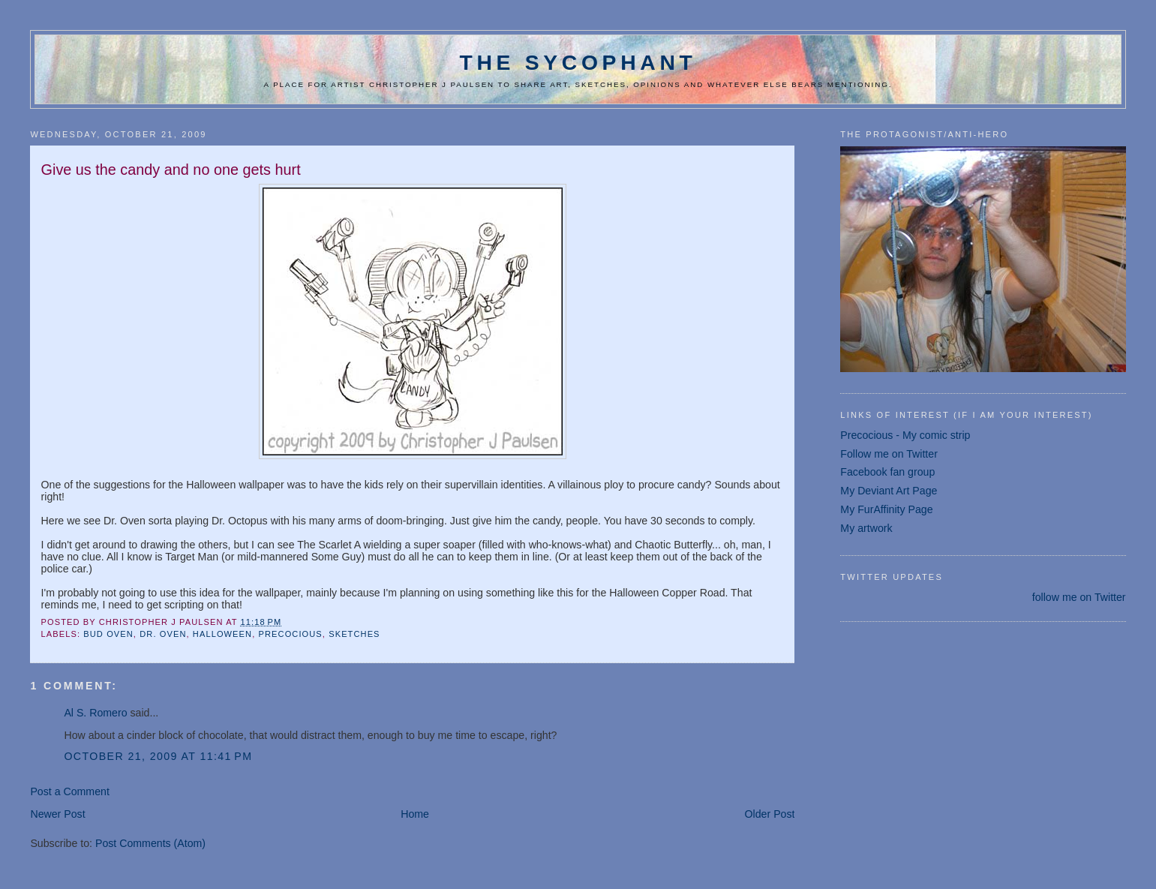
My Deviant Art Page (888, 491)
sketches (354, 633)
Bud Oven (108, 633)
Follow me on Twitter (889, 454)
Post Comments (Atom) (150, 843)
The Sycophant (577, 62)
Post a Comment (69, 791)
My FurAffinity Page (886, 509)
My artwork (866, 528)
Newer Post (57, 814)
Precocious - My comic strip (905, 435)
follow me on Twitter (1079, 597)
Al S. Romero (95, 713)
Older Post (770, 814)
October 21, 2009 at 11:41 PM (158, 756)
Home (415, 814)
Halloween (222, 633)
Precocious (291, 633)
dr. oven (163, 633)
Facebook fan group (887, 472)
